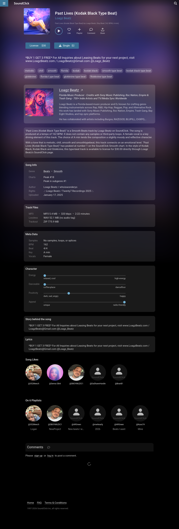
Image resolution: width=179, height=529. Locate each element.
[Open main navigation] (4, 3)
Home (30, 502)
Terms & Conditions (56, 502)
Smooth (58, 171)
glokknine (30, 76)
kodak (76, 70)
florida (64, 70)
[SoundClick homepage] (21, 3)
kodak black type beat (138, 70)
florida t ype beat (50, 76)
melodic (29, 70)
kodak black (91, 70)
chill (41, 70)
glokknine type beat (75, 76)
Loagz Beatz (63, 18)
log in (50, 455)
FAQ (39, 502)
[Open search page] (175, 3)
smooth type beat (112, 70)
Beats (47, 171)
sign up (38, 455)
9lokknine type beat (101, 76)
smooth (52, 70)
